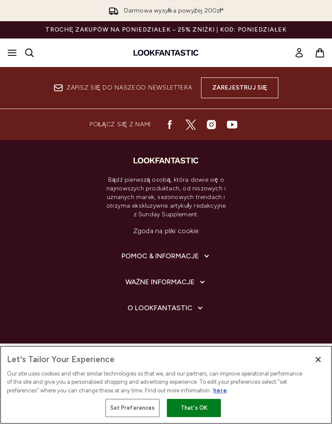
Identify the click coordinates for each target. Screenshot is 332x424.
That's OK (194, 408)
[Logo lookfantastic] (166, 52)
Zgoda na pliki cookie (166, 231)
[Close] (318, 359)
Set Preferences (132, 408)
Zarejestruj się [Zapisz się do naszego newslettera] (239, 87)
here (220, 390)
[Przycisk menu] (12, 53)
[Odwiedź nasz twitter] (190, 124)
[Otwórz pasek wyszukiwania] (29, 53)
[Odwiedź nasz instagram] (211, 124)
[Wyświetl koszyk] (320, 53)
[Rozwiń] (166, 256)
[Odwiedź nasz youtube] (232, 124)
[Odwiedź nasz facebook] (170, 124)
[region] (166, 385)
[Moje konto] (299, 52)
